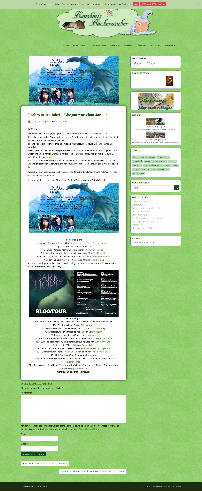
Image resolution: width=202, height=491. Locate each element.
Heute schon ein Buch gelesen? (96, 348)
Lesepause (129, 45)
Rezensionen (79, 45)
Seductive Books (139, 214)
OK (136, 4)
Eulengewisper (87, 325)
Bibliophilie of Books (141, 211)
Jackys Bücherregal (98, 328)
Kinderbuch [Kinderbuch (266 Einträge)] (149, 161)
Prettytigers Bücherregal (143, 221)
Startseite (64, 45)
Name (24, 434)
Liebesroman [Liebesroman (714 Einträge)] (161, 161)
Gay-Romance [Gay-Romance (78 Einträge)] (163, 157)
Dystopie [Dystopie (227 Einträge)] (136, 157)
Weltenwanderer (139, 204)
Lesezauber (137, 224)
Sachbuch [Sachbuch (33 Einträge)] (151, 169)
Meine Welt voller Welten (143, 228)
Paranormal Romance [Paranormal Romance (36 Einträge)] (152, 165)
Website (24, 443)
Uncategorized (61, 121)
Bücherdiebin (88, 345)
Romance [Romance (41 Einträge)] (174, 165)
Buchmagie (91, 355)
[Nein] (198, 4)
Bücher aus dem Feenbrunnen (96, 256)
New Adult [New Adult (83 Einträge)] (137, 165)
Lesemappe (91, 335)
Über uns (142, 45)
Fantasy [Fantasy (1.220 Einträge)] (152, 157)
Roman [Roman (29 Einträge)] (166, 165)
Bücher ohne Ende (103, 341)
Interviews (115, 45)
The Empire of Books (101, 351)
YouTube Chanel (69, 351)
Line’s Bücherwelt (95, 250)
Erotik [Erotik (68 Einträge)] (144, 157)
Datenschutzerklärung (153, 4)
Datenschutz (171, 45)
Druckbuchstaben (140, 201)
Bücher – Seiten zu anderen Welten (148, 208)
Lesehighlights (99, 45)
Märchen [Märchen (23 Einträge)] (172, 161)
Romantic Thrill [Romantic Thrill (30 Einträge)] (139, 169)
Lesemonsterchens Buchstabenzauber (92, 243)
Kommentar (27, 392)
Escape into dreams (78, 368)
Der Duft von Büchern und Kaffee (147, 218)
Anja (48, 121)
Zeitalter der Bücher (104, 338)
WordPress (176, 486)
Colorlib (159, 486)
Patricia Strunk (97, 259)
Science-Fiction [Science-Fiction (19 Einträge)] (163, 169)
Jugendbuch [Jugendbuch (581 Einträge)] (137, 161)
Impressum (155, 45)
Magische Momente (97, 253)
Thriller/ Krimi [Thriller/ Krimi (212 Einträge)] (138, 173)
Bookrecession (95, 331)
